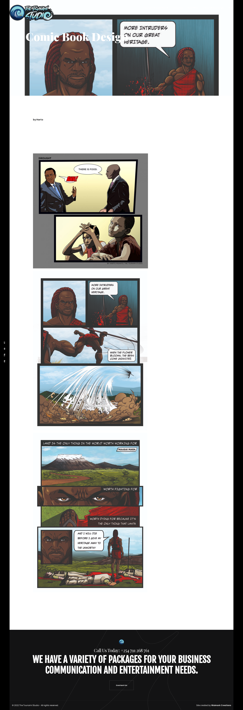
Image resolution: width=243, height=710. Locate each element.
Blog (230, 7)
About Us (178, 7)
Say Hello (192, 7)
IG (4, 349)
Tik (4, 355)
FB (4, 361)
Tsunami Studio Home (155, 7)
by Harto (38, 119)
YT (4, 342)
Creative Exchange (213, 7)
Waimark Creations (221, 705)
